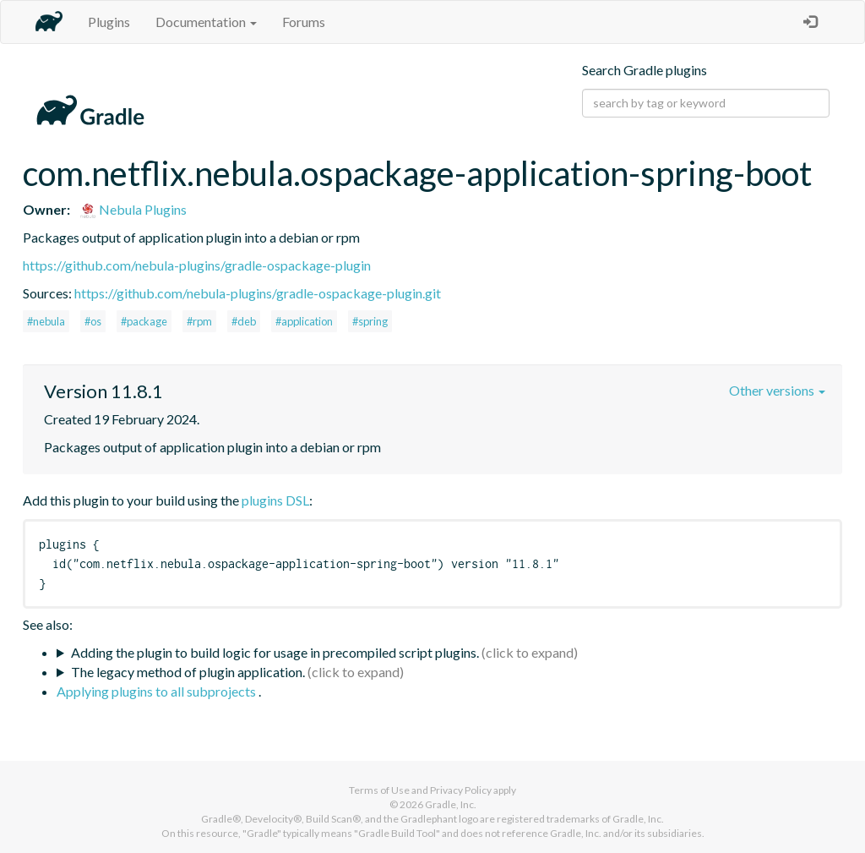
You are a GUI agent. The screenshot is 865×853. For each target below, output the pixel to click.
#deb (243, 321)
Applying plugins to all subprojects (157, 691)
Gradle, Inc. (450, 804)
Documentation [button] (206, 22)
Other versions (777, 390)
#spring (370, 321)
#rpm (199, 321)
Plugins (109, 22)
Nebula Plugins (133, 209)
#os (92, 321)
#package (144, 321)
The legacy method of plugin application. (188, 672)
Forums (303, 22)
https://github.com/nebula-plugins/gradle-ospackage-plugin (197, 265)
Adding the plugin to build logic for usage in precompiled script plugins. (275, 652)
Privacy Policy (461, 790)
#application (304, 321)
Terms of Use (379, 790)
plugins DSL (275, 500)
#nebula (46, 321)
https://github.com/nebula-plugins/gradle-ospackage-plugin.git (257, 293)
